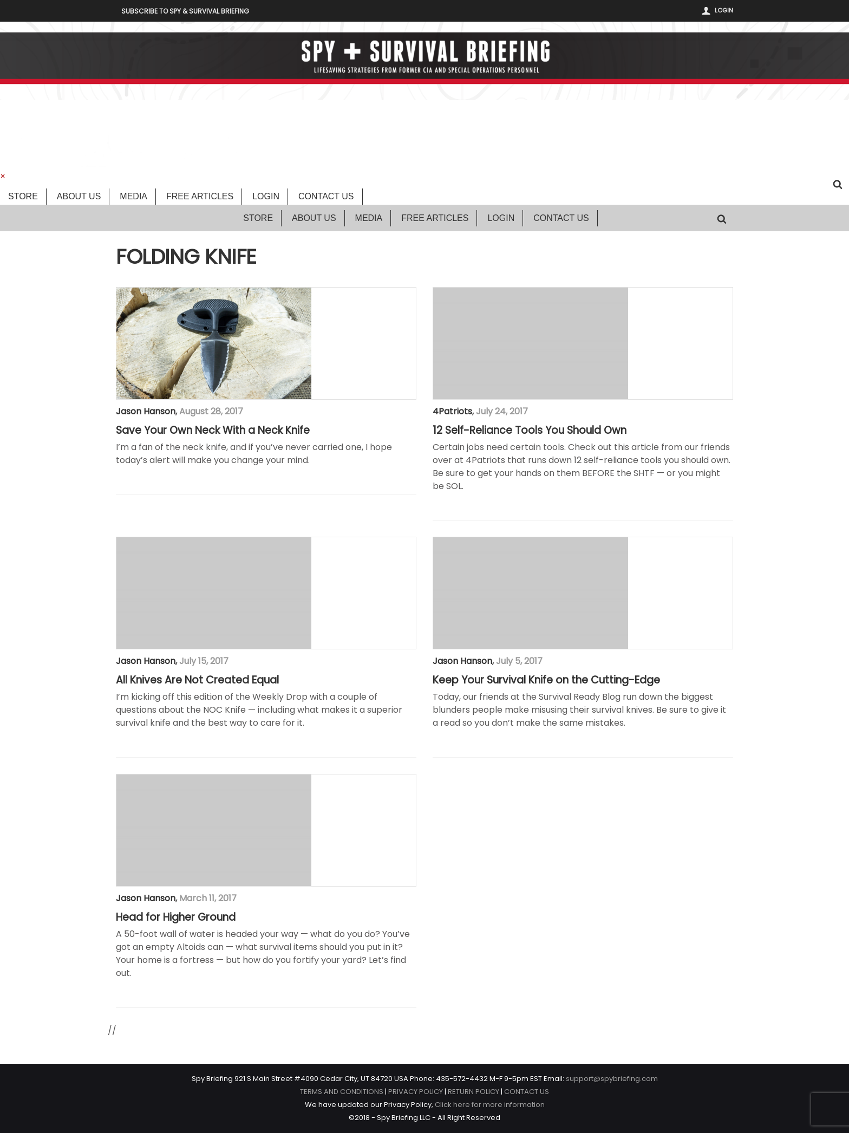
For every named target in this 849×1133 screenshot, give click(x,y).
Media (133, 196)
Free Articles (199, 196)
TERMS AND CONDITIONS (341, 1091)
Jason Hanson (145, 411)
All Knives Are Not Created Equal (197, 680)
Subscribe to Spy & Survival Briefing (185, 11)
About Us (79, 196)
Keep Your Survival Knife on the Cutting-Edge (546, 680)
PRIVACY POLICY (415, 1091)
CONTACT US (526, 1091)
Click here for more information (490, 1104)
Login (724, 10)
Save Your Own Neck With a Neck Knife (213, 431)
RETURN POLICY (473, 1091)
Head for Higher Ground (176, 917)
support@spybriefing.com (612, 1078)
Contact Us (326, 196)
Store (23, 196)
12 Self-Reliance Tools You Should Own (529, 431)
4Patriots (452, 411)
